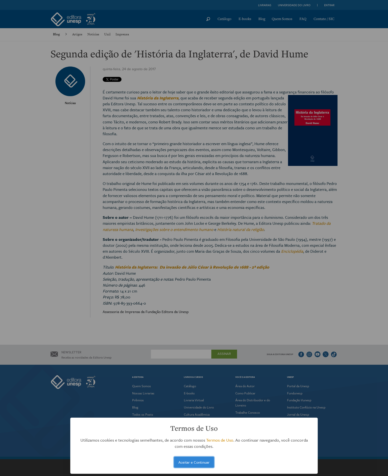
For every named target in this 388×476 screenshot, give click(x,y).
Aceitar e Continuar (194, 462)
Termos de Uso (219, 440)
